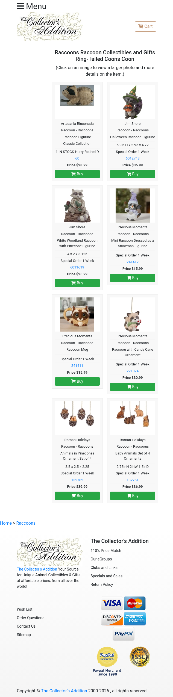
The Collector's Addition (37, 569)
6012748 (133, 158)
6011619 (77, 267)
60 (77, 158)
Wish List (25, 609)
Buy (77, 174)
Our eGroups (101, 559)
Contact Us (26, 626)
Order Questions (31, 618)
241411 (77, 366)
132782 (77, 480)
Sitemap (24, 635)
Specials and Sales (107, 576)
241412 (133, 262)
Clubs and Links (104, 567)
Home (6, 523)
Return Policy (102, 584)
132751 (133, 480)
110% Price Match (106, 550)
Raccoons (26, 523)
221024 (133, 371)
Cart (145, 26)
